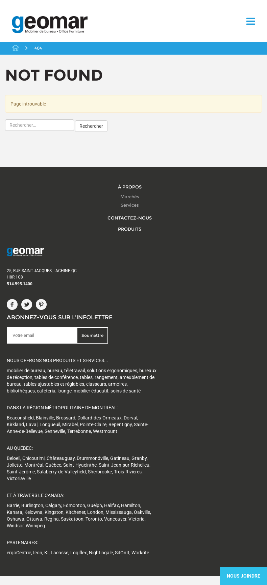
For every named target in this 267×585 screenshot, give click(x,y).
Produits (129, 226)
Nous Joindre (243, 576)
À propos (130, 184)
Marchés (129, 195)
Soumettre (139, 263)
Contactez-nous (129, 215)
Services (130, 203)
